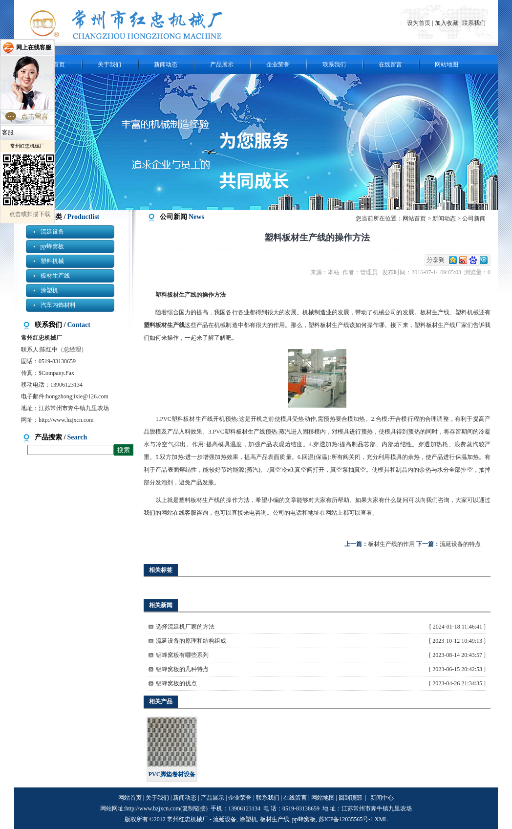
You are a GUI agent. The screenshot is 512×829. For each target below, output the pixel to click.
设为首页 (419, 23)
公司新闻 (474, 218)
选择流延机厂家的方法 (185, 626)
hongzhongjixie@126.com (77, 396)
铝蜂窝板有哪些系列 (182, 655)
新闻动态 (165, 64)
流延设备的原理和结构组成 (191, 640)
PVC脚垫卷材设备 (172, 774)
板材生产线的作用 (391, 544)
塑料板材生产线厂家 (440, 325)
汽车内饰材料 (58, 305)
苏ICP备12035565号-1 (346, 819)
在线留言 (390, 64)
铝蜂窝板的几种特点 (182, 669)
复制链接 (194, 808)
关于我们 (109, 64)
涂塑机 (49, 290)
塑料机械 (52, 261)
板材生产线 (55, 275)
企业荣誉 (278, 64)
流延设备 (52, 231)
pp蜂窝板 (52, 246)
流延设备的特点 (460, 544)
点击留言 (34, 116)
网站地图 (446, 64)
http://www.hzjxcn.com (66, 419)
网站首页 (414, 218)
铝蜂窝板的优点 (176, 683)
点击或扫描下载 (29, 214)
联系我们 (474, 23)
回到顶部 (350, 797)
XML (381, 819)
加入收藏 (446, 23)
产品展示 (222, 64)
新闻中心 (382, 797)
